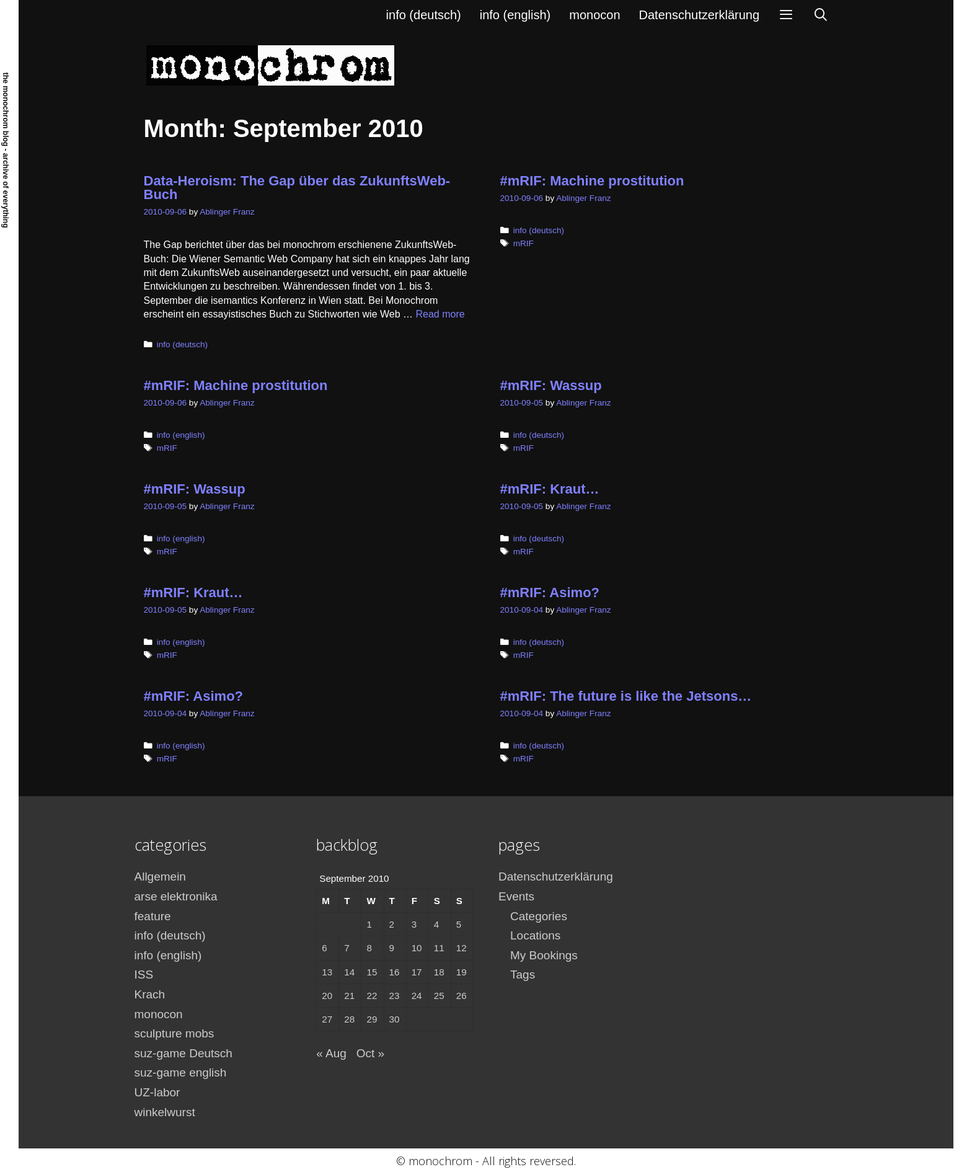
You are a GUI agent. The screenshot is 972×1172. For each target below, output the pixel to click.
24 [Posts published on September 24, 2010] (417, 995)
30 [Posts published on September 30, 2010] (394, 1019)
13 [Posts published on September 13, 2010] (327, 972)
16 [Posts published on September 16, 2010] (394, 972)
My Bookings (544, 955)
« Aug (331, 1053)
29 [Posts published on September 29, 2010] (371, 1019)
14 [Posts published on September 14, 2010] (349, 972)
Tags (522, 974)
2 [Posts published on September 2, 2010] (391, 924)
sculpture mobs (174, 1033)
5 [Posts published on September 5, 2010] (458, 924)
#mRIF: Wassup (551, 385)
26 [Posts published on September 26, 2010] (461, 995)
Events (516, 896)
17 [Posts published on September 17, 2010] (417, 972)
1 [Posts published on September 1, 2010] (368, 924)
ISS (144, 974)
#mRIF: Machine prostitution (592, 181)
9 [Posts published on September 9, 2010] (391, 948)
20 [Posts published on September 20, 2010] (327, 995)
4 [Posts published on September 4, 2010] (436, 924)
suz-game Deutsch (183, 1053)
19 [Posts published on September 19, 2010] (461, 972)
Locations (535, 935)
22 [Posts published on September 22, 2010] (371, 995)
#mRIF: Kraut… (549, 489)
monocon (594, 15)
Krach (150, 994)
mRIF (523, 243)
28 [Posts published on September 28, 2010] (349, 1019)
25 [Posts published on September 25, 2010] (439, 995)
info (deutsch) (423, 15)
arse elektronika (176, 896)
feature (153, 916)
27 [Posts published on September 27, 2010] (327, 1019)
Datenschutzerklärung (699, 15)
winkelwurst (165, 1112)
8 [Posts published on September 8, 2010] (368, 948)
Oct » (370, 1053)
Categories (538, 916)
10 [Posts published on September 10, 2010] (417, 948)
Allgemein (160, 876)
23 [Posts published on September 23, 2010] (394, 995)
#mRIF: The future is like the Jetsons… (626, 696)
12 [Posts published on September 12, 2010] (461, 948)
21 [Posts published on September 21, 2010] (349, 995)
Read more (440, 314)
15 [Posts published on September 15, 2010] (371, 972)
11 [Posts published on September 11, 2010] (439, 948)
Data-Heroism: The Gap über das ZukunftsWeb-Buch (297, 187)
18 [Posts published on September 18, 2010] (439, 972)
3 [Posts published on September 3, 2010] (414, 924)
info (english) (515, 15)
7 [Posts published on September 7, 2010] (346, 948)
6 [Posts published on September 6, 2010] (324, 948)
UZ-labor (157, 1092)
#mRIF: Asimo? (550, 592)
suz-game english (181, 1072)
